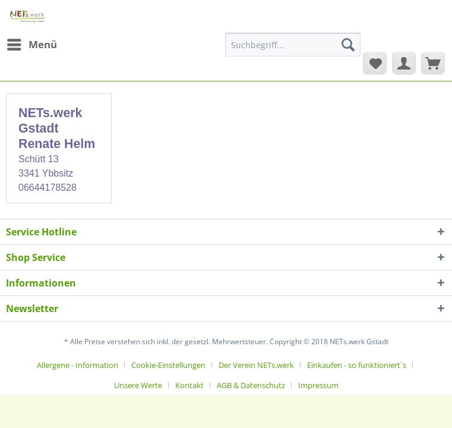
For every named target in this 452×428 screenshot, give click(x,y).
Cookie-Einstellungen (168, 365)
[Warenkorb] (433, 63)
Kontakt (189, 385)
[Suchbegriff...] (293, 44)
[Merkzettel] (375, 63)
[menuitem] (31, 44)
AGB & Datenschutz (251, 385)
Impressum (318, 385)
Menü (32, 43)
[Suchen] (348, 44)
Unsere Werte (138, 385)
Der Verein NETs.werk (256, 365)
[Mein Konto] (404, 63)
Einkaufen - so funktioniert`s (356, 365)
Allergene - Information (77, 365)
